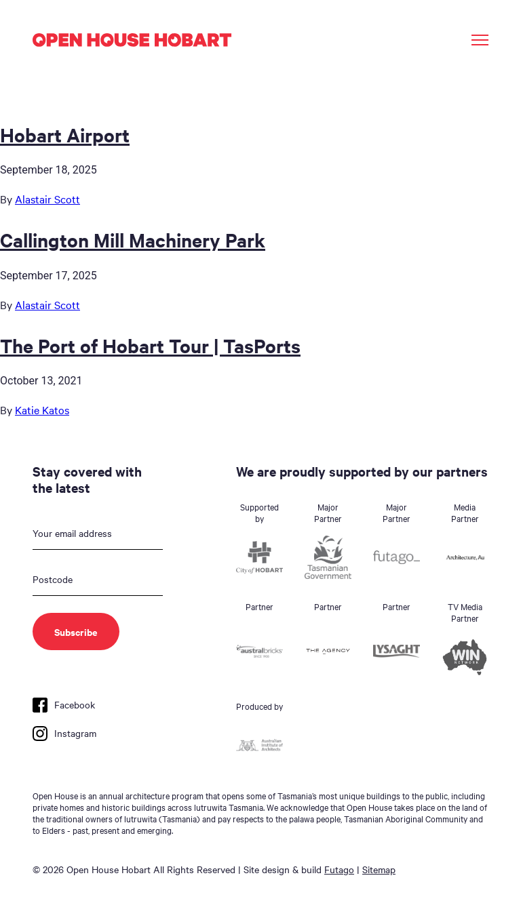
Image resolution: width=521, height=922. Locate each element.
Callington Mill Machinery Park (132, 239)
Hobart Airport (65, 134)
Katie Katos (42, 409)
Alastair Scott (47, 198)
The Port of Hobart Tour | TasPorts (150, 345)
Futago (339, 869)
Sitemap (378, 869)
